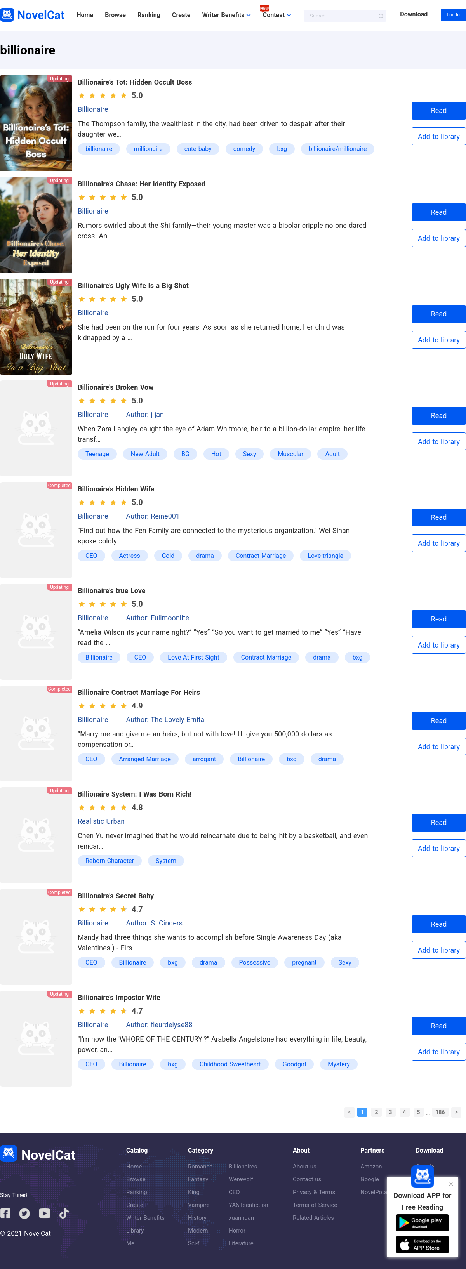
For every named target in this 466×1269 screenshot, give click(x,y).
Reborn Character (109, 861)
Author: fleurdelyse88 (159, 1025)
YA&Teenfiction (248, 1204)
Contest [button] (277, 15)
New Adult (145, 454)
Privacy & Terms (314, 1192)
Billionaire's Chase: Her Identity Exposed (141, 184)
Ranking (148, 15)
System (166, 861)
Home (85, 15)
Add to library (439, 136)
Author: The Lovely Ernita (165, 719)
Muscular (290, 454)
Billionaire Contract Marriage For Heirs (139, 692)
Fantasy (198, 1179)
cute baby (198, 149)
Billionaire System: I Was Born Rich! (134, 794)
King (194, 1192)
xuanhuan (241, 1217)
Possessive (255, 962)
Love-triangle (325, 555)
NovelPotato (376, 1192)
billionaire (98, 149)
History (197, 1217)
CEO (91, 555)
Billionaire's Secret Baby (116, 896)
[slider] (104, 95)
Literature (241, 1243)
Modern (198, 1230)
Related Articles (313, 1217)
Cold (168, 555)
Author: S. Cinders (154, 923)
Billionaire (93, 109)
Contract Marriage (261, 555)
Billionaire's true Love (112, 591)
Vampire (199, 1204)
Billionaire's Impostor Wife (119, 997)
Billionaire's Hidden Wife (116, 489)
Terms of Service (315, 1204)
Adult (332, 454)
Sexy (249, 454)
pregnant (304, 962)
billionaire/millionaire (338, 149)
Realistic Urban (101, 821)
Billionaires (243, 1166)
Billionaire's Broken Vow (115, 387)
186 (440, 1112)
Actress (129, 555)
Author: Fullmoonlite (157, 618)
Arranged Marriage (145, 759)
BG (185, 454)
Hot (216, 454)
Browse (115, 15)
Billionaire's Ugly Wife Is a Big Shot (133, 285)
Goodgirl (294, 1064)
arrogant (204, 759)
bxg (282, 149)
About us (304, 1166)
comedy (244, 149)
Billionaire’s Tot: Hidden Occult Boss (135, 82)
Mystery (339, 1064)
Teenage (97, 454)
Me (130, 1243)
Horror (237, 1230)
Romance (200, 1166)
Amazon (371, 1166)
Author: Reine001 (153, 516)
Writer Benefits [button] (226, 15)
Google (369, 1179)
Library (135, 1230)
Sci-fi (194, 1243)
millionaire (148, 149)
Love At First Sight (193, 657)
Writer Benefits (145, 1217)
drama (205, 555)
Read (439, 110)
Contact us (307, 1179)
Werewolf (241, 1179)
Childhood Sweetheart (230, 1064)
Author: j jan (145, 414)
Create (181, 15)
